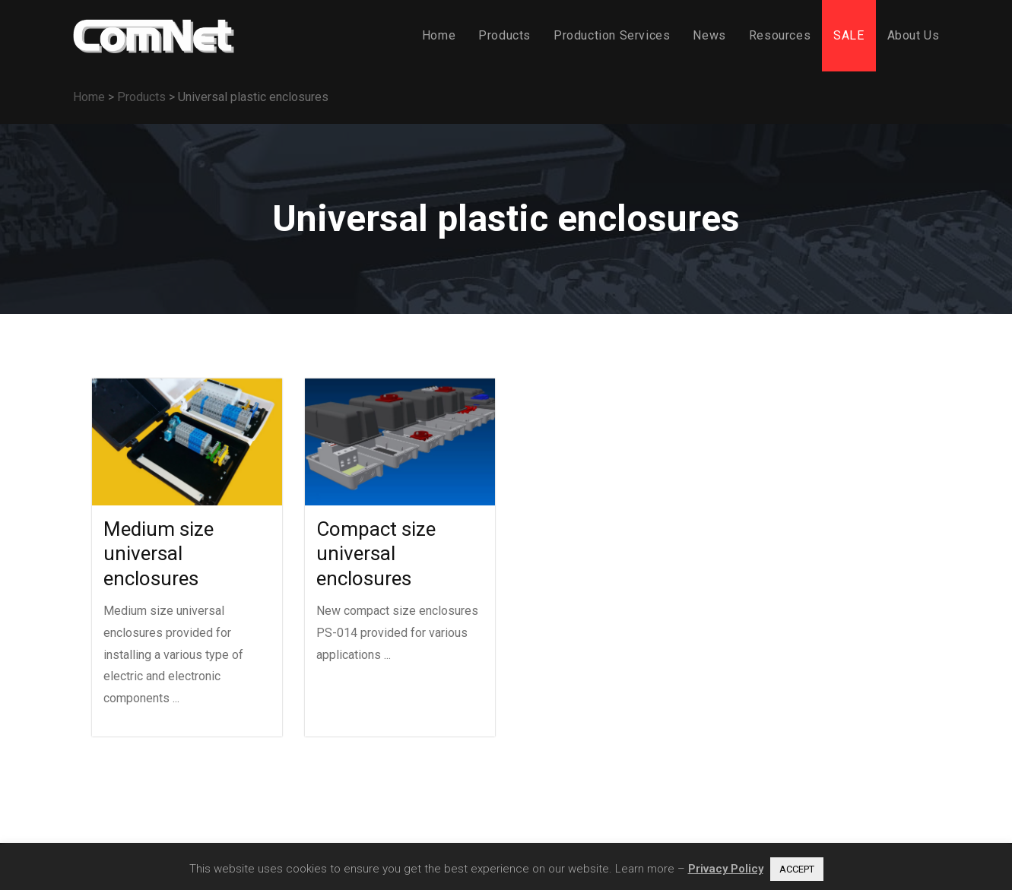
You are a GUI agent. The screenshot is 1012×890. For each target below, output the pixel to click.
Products (141, 97)
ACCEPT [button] (796, 869)
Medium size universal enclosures (158, 554)
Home (89, 97)
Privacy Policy (725, 869)
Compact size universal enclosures (376, 554)
